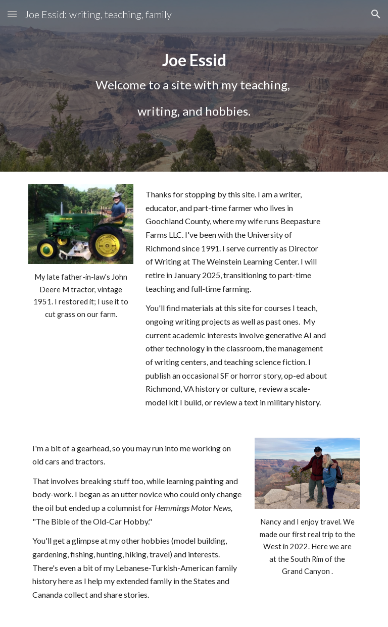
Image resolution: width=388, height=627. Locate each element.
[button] (12, 14)
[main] (194, 86)
